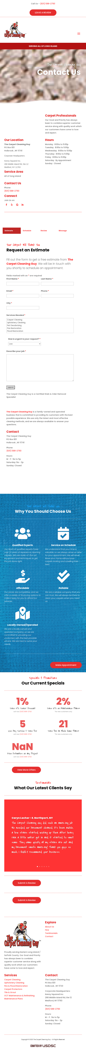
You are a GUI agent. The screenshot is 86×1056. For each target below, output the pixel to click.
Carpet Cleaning (40, 320)
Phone (45, 291)
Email (9, 291)
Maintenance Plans (13, 998)
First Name (12, 278)
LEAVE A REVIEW (43, 12)
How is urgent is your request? (24, 339)
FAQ (47, 930)
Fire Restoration (40, 328)
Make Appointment (66, 665)
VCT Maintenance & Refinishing (19, 995)
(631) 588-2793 (47, 3)
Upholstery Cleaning (40, 322)
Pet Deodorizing (40, 325)
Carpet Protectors (13, 989)
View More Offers (26, 769)
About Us (49, 926)
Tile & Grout (10, 992)
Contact (49, 936)
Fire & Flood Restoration (16, 986)
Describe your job (16, 351)
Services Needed (15, 315)
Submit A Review (27, 883)
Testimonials (51, 933)
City (9, 303)
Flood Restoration (40, 331)
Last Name (47, 278)
